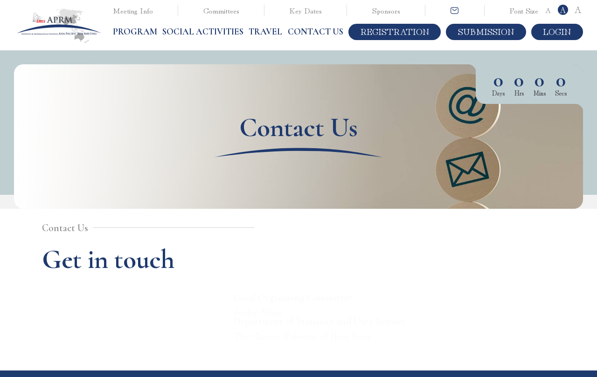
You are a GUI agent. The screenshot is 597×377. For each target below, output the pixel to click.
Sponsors (386, 10)
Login (557, 31)
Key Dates (305, 10)
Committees (221, 10)
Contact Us (315, 32)
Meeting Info (133, 10)
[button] (135, 32)
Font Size (523, 10)
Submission (486, 31)
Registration (395, 31)
